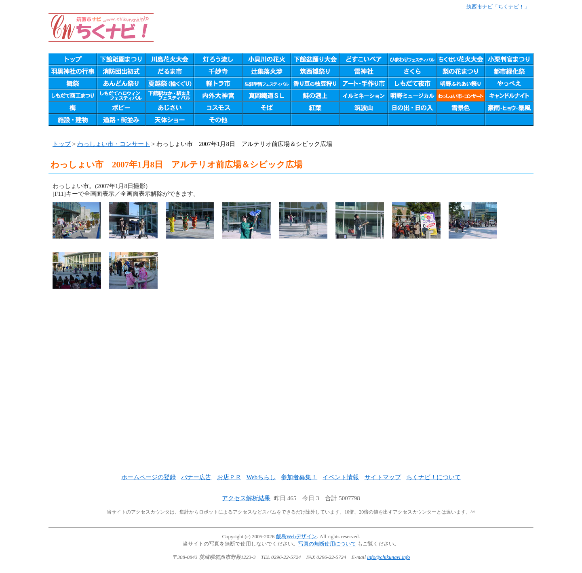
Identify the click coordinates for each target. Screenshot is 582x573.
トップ (62, 144)
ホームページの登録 (148, 477)
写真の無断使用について (327, 544)
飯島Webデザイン (296, 536)
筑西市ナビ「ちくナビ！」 (497, 7)
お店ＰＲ (229, 477)
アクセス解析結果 (246, 498)
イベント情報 (341, 477)
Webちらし (261, 477)
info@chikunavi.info (388, 557)
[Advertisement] (291, 391)
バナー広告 (196, 477)
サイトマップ (383, 477)
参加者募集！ (299, 477)
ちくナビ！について (433, 477)
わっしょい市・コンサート (113, 144)
